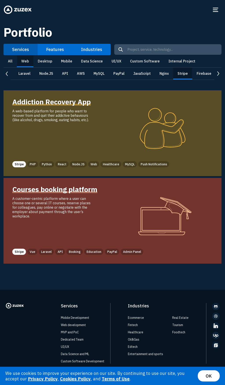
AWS (81, 73)
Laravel (24, 73)
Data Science (92, 61)
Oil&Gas (133, 339)
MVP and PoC (70, 332)
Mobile (66, 61)
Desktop (45, 61)
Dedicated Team (72, 339)
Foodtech (178, 332)
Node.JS (46, 73)
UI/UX (116, 61)
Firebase (204, 73)
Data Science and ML (75, 354)
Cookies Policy (75, 379)
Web (25, 61)
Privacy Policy (43, 379)
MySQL (99, 73)
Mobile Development (75, 318)
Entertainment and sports (145, 354)
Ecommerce (136, 318)
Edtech (133, 347)
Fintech (133, 325)
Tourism (177, 325)
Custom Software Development (82, 361)
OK (209, 376)
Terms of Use (116, 379)
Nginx (164, 73)
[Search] (120, 49)
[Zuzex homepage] (18, 9)
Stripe (183, 73)
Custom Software (145, 61)
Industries (91, 49)
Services (20, 49)
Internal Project (182, 61)
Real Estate (180, 318)
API (65, 73)
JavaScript (142, 73)
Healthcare (135, 332)
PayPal (119, 73)
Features (55, 49)
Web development (73, 325)
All (10, 61)
